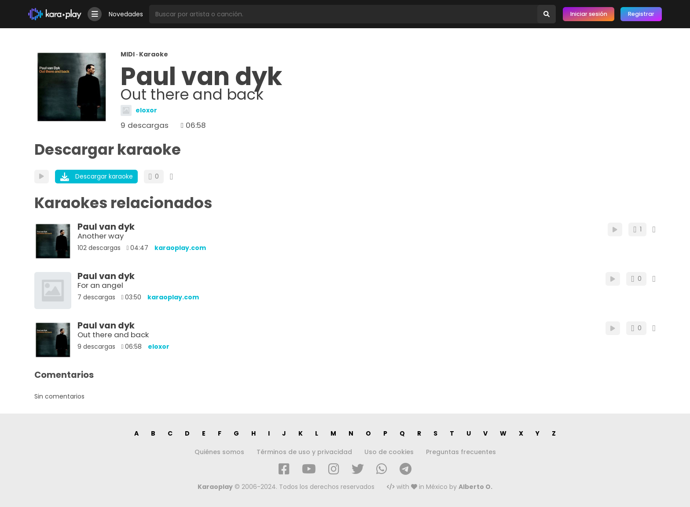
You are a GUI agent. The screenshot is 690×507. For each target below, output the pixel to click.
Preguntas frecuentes (461, 451)
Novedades (126, 14)
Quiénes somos (219, 451)
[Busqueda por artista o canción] (343, 14)
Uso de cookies (389, 451)
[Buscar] (546, 14)
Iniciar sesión (588, 14)
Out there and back (113, 334)
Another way (100, 235)
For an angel (100, 285)
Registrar (641, 14)
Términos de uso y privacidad (304, 451)
